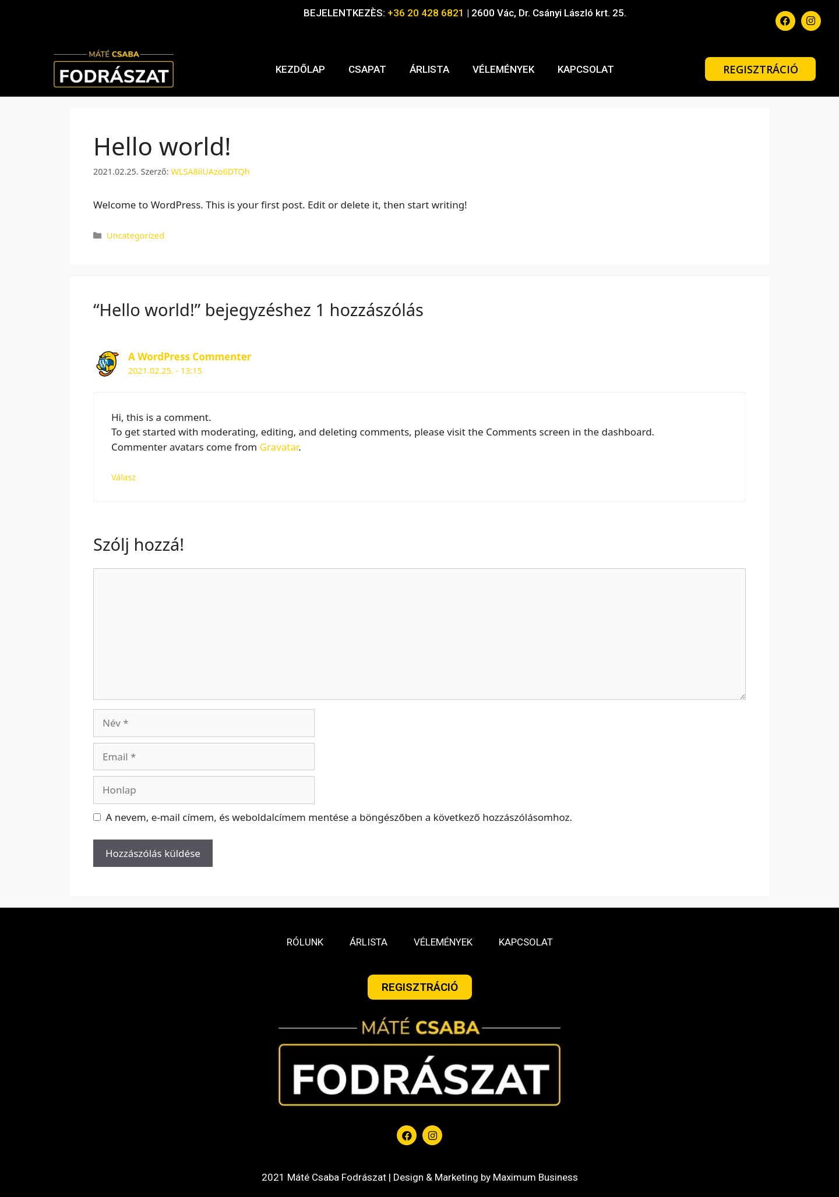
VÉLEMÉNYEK (503, 69)
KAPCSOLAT (586, 69)
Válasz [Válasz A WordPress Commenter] (123, 477)
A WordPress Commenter (189, 356)
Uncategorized (135, 235)
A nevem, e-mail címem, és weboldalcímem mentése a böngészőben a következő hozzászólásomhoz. (339, 817)
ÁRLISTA (429, 69)
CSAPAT (367, 69)
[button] (760, 69)
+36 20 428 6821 (425, 13)
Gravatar (279, 447)
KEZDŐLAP (300, 69)
